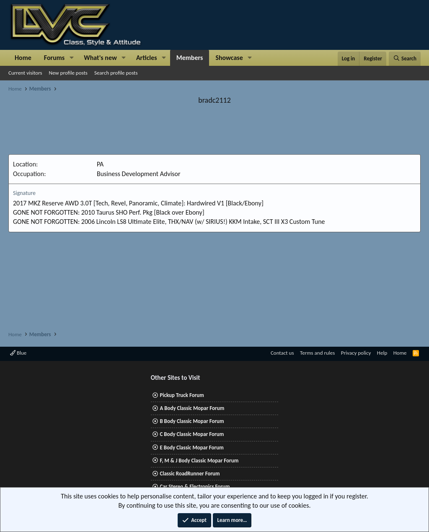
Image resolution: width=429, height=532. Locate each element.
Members (189, 58)
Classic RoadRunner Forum (190, 473)
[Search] (405, 59)
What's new (100, 58)
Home (23, 58)
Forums (54, 58)
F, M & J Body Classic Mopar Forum (199, 460)
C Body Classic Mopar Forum (192, 434)
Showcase (229, 58)
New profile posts (68, 73)
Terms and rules (317, 353)
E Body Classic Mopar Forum (191, 447)
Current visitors (25, 73)
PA (100, 164)
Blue (18, 353)
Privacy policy (356, 353)
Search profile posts (116, 73)
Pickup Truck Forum (182, 395)
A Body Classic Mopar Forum (192, 408)
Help (382, 353)
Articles (146, 58)
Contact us (282, 353)
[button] (71, 58)
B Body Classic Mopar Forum (192, 421)
